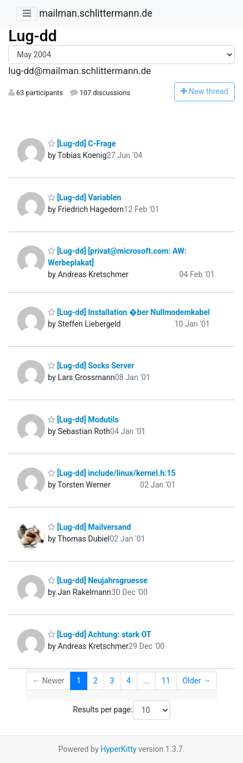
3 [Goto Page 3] (112, 680)
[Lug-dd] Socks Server (91, 365)
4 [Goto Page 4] (128, 680)
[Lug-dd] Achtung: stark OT (99, 634)
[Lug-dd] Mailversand (89, 527)
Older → (196, 680)
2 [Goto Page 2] (95, 680)
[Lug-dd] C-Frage (82, 143)
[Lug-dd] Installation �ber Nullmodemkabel (129, 312)
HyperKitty (119, 749)
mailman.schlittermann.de (95, 13)
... (146, 680)
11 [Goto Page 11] (165, 680)
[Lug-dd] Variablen (84, 197)
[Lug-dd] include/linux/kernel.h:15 (112, 473)
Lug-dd (32, 36)
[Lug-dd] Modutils (83, 419)
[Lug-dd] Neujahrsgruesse (97, 580)
